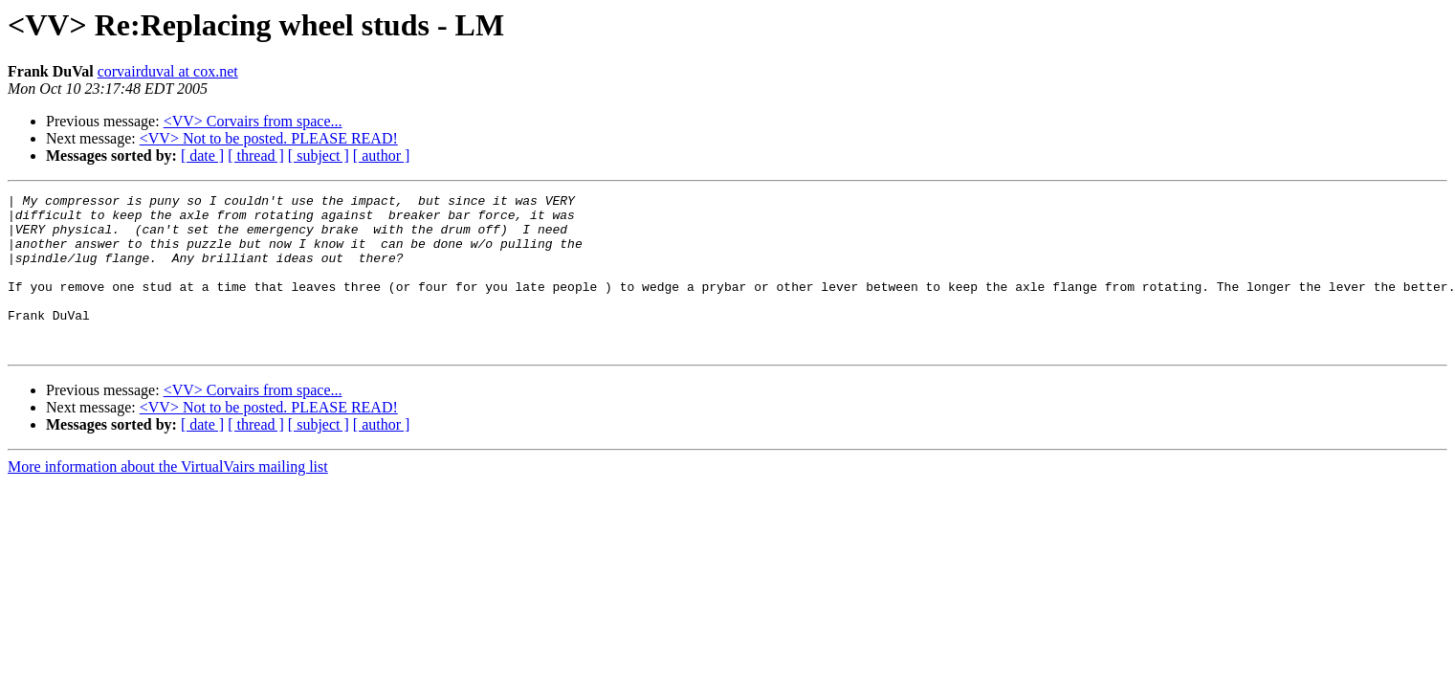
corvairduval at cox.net (168, 71)
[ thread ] (256, 155)
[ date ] (202, 155)
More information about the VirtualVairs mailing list (168, 498)
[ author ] (381, 155)
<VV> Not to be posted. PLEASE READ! (269, 138)
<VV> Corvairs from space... (253, 121)
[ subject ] (318, 155)
